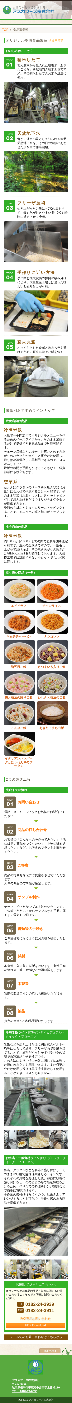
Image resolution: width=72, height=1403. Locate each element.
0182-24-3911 (35, 1310)
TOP (5, 29)
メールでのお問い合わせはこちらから (36, 1337)
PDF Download (35, 1325)
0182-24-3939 (35, 1304)
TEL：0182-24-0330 (24, 1391)
